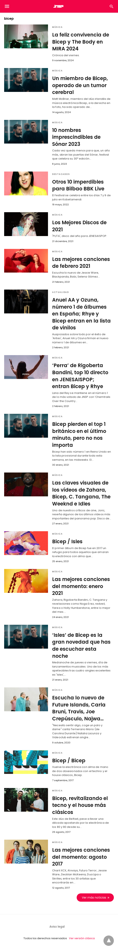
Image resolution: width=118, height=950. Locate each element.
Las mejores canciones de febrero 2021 (81, 263)
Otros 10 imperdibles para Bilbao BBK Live (78, 185)
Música (57, 27)
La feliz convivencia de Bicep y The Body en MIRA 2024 (80, 41)
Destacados (61, 174)
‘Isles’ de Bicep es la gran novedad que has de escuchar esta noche (81, 645)
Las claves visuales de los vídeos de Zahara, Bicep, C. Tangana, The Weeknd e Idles (81, 493)
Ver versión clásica (82, 938)
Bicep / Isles (67, 541)
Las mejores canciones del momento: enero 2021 (81, 586)
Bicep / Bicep (68, 760)
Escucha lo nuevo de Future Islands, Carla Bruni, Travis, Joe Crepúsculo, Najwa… (79, 708)
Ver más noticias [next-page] (94, 897)
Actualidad (60, 292)
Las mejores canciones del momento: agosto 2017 (81, 856)
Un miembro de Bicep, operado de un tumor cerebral (80, 85)
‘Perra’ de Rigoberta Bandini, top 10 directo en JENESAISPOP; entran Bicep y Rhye (80, 376)
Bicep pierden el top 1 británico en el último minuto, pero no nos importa (79, 434)
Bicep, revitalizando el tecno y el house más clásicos (80, 805)
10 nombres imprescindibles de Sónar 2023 (76, 137)
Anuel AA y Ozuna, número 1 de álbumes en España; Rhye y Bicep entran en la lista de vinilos (81, 313)
